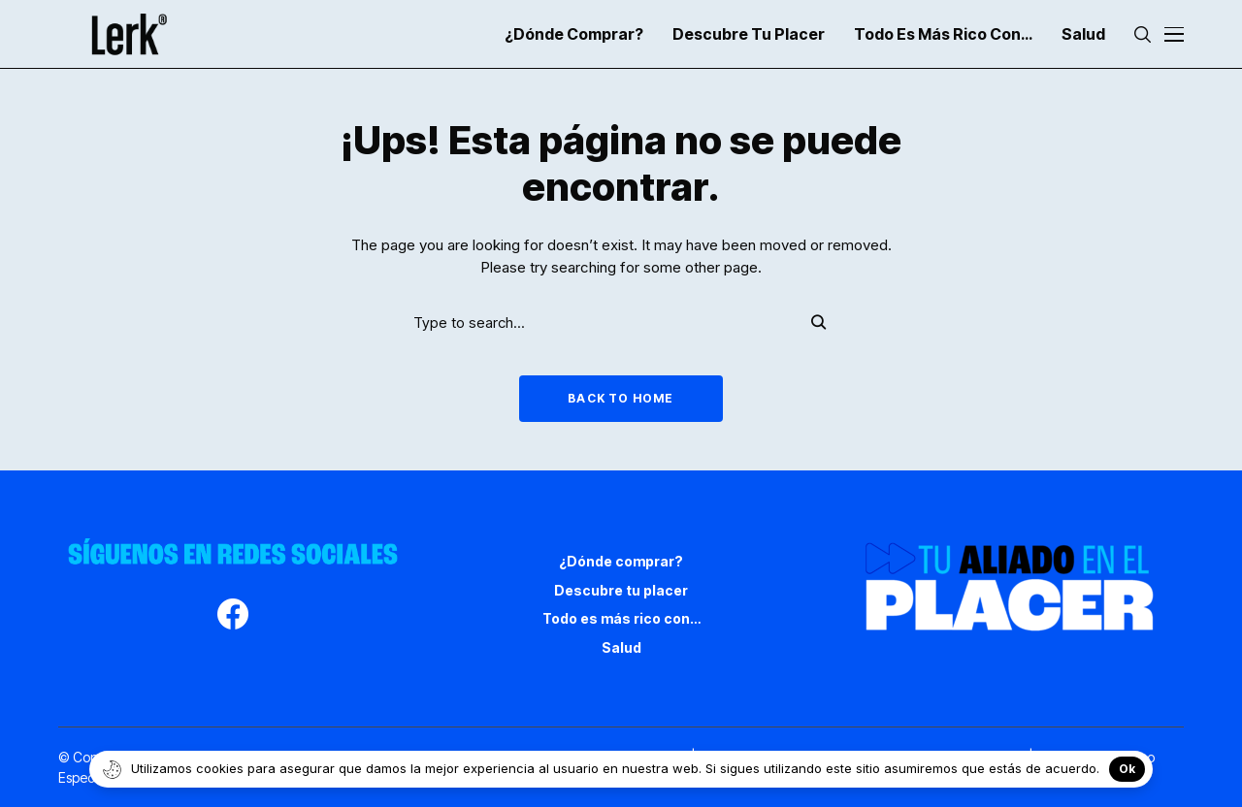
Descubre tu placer (621, 590)
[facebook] (232, 617)
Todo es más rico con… (621, 618)
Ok (1127, 768)
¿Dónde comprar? (621, 561)
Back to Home (620, 398)
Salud (621, 647)
